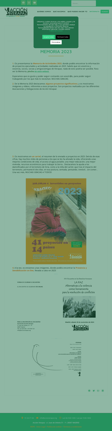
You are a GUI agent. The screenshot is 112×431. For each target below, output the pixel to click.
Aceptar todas (49, 37)
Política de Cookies (56, 31)
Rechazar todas (62, 37)
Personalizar (56, 42)
